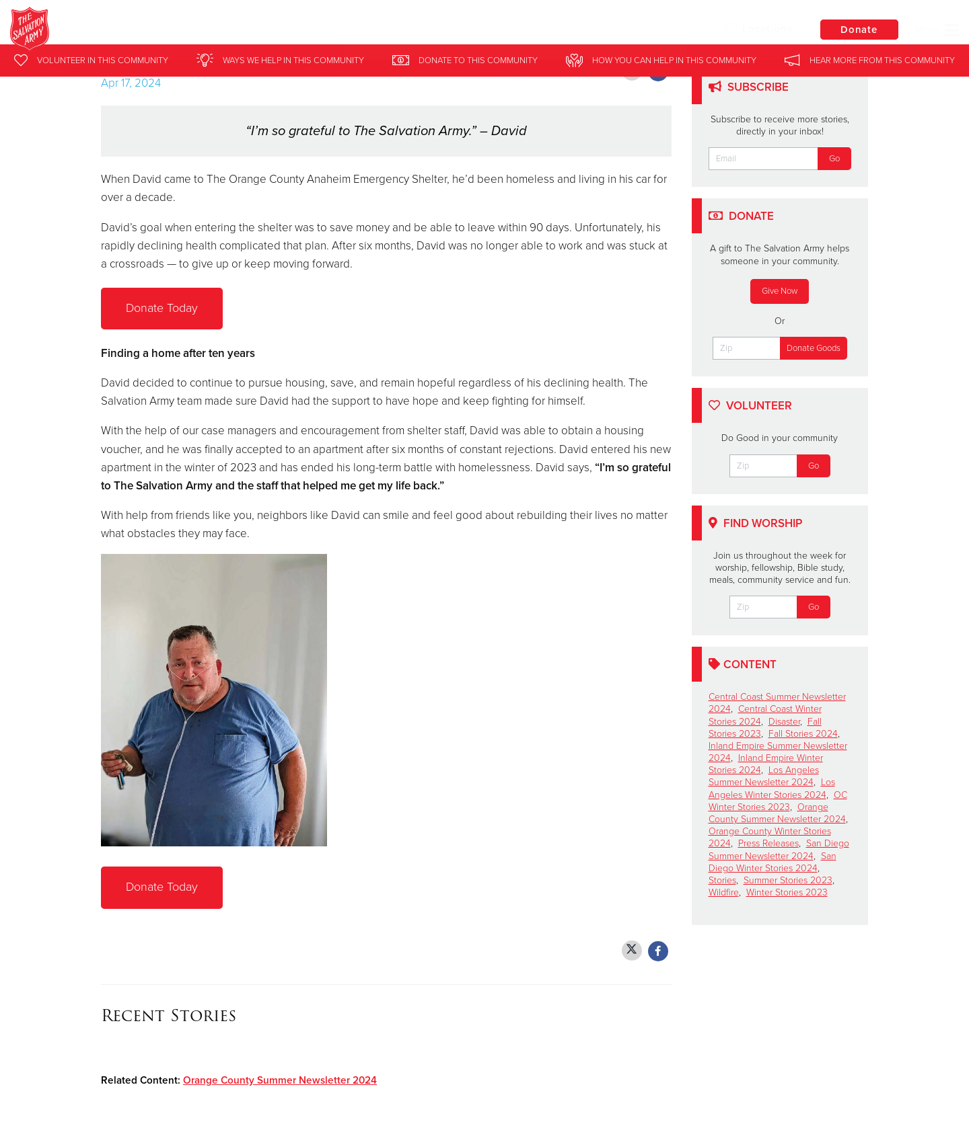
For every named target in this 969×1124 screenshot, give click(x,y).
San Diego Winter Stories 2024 (772, 862)
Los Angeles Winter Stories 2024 (772, 788)
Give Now (779, 291)
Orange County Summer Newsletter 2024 (280, 1080)
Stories (722, 880)
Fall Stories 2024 (803, 733)
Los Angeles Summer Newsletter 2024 (764, 776)
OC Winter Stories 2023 (778, 801)
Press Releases (768, 843)
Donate (858, 30)
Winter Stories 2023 (787, 892)
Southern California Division (238, 30)
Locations (756, 29)
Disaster (784, 721)
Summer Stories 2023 (788, 880)
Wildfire (724, 892)
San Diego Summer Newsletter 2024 (779, 849)
